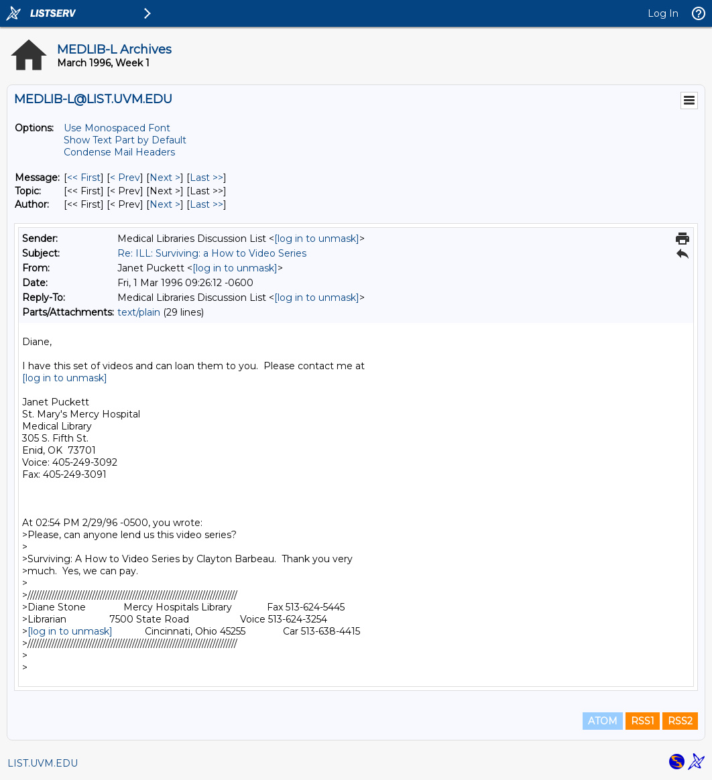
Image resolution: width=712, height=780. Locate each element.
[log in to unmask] (316, 239)
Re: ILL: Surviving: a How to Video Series (211, 253)
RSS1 (642, 721)
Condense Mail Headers (119, 152)
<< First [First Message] (84, 178)
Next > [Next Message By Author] (165, 204)
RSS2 (680, 721)
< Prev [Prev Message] (125, 178)
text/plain (138, 312)
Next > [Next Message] (165, 178)
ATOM (602, 721)
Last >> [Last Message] (206, 178)
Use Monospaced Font (117, 128)
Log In (663, 13)
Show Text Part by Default (125, 140)
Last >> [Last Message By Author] (206, 204)
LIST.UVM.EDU (42, 763)
